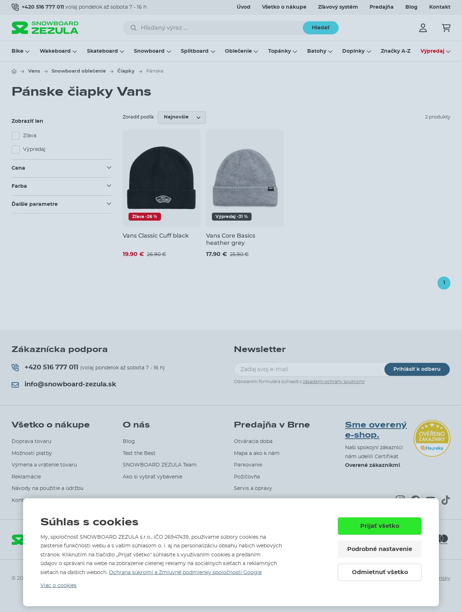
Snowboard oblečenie (79, 71)
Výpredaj (432, 51)
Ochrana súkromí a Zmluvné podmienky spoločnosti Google (185, 572)
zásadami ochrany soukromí (334, 381)
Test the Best (139, 453)
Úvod (243, 7)
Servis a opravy (253, 488)
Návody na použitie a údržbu (47, 488)
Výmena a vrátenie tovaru (44, 465)
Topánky (279, 51)
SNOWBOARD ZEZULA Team (160, 465)
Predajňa (382, 7)
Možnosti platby (32, 453)
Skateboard (102, 51)
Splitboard (195, 51)
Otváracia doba (253, 441)
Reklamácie (26, 476)
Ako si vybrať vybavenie (152, 476)
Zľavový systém (338, 7)
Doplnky (353, 51)
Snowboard (149, 51)
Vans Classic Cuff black (156, 235)
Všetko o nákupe (284, 7)
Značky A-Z (395, 51)
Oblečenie (238, 51)
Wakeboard (55, 51)
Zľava (29, 135)
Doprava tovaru (31, 441)
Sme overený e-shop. (376, 430)
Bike (17, 51)
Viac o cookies (58, 585)
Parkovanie (248, 465)
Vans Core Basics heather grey (230, 239)
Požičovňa (247, 476)
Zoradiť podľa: (139, 117)
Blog (411, 7)
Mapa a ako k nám (257, 453)
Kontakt (439, 7)
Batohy (316, 51)
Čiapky (126, 71)
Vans (34, 71)
